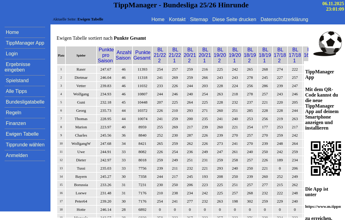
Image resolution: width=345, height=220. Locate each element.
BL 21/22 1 (175, 55)
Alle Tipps (16, 91)
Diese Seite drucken (234, 19)
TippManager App (25, 43)
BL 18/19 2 (250, 55)
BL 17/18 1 (295, 55)
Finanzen (16, 123)
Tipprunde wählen (25, 144)
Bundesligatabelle (25, 102)
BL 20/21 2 (190, 55)
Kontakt (177, 19)
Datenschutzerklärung (284, 19)
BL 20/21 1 (205, 55)
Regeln (13, 112)
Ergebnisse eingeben (17, 67)
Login (12, 53)
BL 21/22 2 (160, 55)
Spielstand (17, 80)
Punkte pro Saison (106, 55)
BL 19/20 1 (235, 55)
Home (158, 19)
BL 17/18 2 (280, 55)
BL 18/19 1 (265, 55)
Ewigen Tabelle (22, 134)
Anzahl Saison (124, 55)
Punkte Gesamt (141, 55)
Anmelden (17, 155)
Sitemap (199, 19)
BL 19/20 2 (220, 55)
